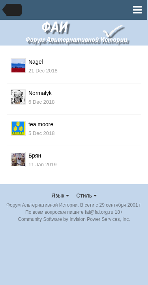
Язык (60, 195)
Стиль (86, 195)
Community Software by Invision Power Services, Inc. (74, 219)
